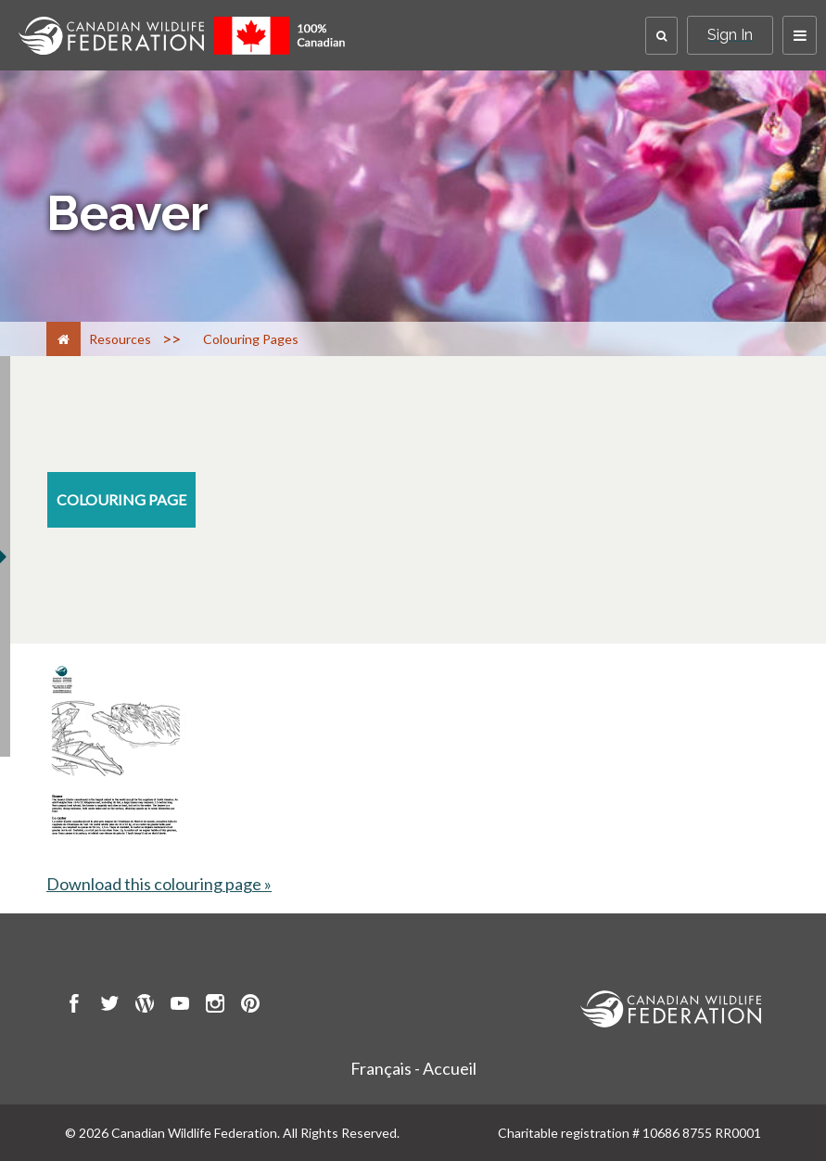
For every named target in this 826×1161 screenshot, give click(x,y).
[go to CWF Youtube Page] (180, 1006)
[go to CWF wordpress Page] (144, 1006)
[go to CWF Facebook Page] (74, 1006)
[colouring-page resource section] (121, 500)
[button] (661, 36)
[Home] (63, 339)
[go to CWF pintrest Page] (250, 1006)
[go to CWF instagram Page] (215, 1006)
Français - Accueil (413, 1068)
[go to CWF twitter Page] (109, 1006)
